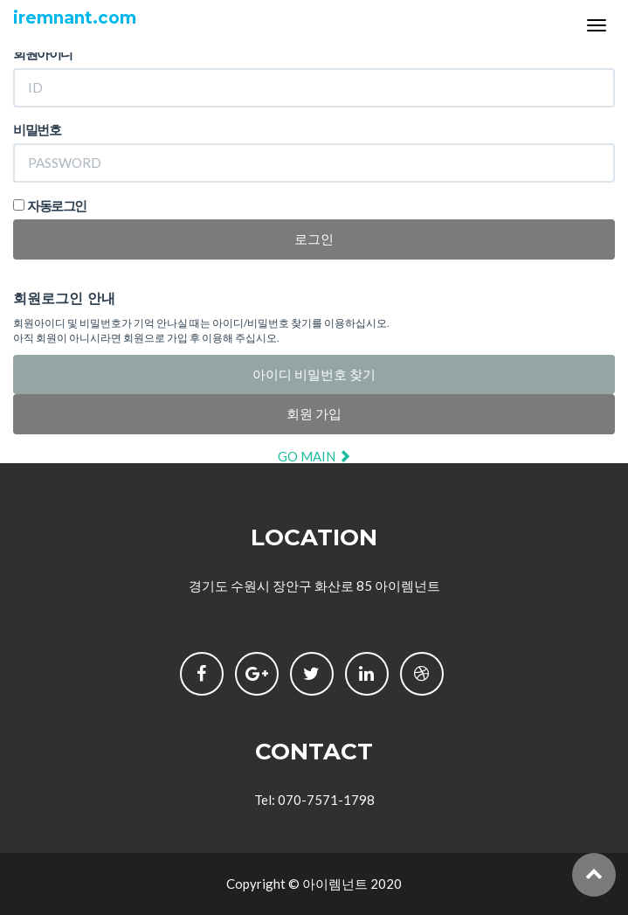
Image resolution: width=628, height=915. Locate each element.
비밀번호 (36, 129)
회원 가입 (314, 413)
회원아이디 (42, 53)
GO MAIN (314, 456)
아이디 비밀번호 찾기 (314, 374)
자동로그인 (56, 205)
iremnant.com (74, 18)
